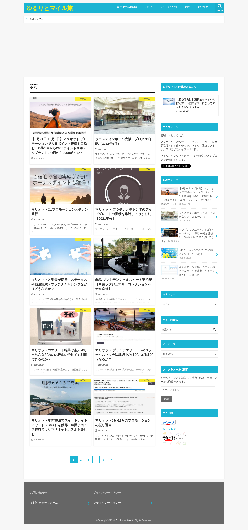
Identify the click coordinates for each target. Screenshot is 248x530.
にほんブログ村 (170, 429)
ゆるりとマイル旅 (49, 7)
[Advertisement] (124, 50)
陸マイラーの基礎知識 (127, 7)
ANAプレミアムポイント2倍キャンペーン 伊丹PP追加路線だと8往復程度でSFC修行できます (187, 235)
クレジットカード (169, 7)
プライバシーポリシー (107, 502)
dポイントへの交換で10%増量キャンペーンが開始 (187, 253)
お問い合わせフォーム (44, 502)
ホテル (188, 7)
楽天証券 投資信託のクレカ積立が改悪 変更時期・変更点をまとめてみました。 (188, 272)
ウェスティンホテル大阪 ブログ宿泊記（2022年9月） (188, 216)
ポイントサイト (205, 7)
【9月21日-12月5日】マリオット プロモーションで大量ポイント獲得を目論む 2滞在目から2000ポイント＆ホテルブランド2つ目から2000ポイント (187, 196)
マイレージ (149, 7)
